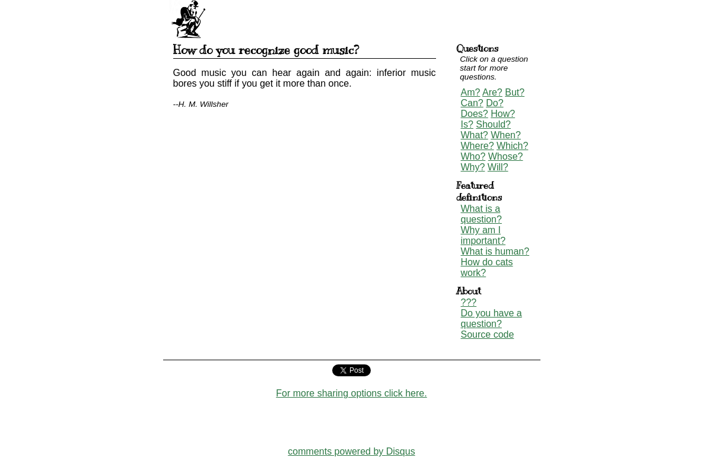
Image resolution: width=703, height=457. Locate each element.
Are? (492, 92)
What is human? (495, 251)
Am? (471, 92)
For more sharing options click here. (351, 393)
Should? (493, 124)
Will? (498, 167)
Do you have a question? (491, 318)
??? (469, 302)
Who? (473, 156)
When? (506, 135)
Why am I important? (483, 235)
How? (503, 114)
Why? (473, 167)
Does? (474, 114)
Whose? (505, 156)
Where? (477, 146)
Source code (487, 334)
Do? (494, 103)
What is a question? (481, 214)
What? (474, 135)
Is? (467, 124)
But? (514, 92)
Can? (472, 103)
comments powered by (351, 451)
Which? (512, 146)
